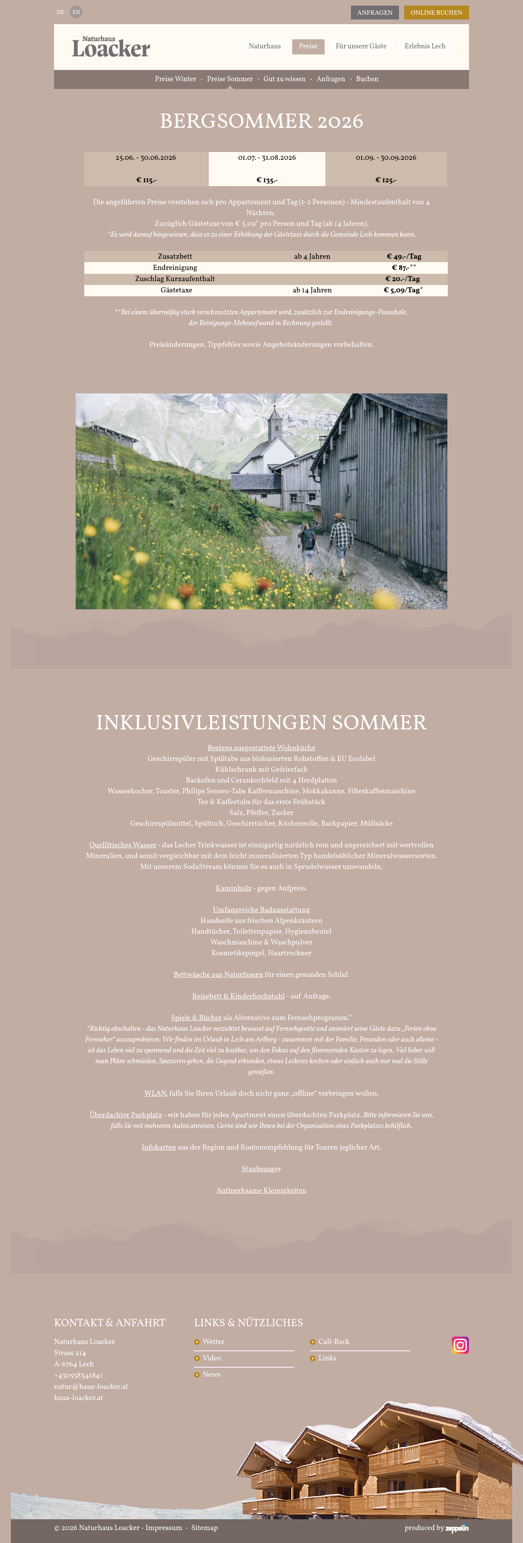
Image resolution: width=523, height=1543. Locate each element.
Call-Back (334, 1342)
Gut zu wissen (285, 79)
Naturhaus (265, 46)
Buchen (367, 79)
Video (212, 1358)
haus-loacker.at (78, 1398)
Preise (308, 46)
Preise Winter (175, 79)
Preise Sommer (230, 79)
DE (60, 12)
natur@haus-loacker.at (91, 1387)
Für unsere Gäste (361, 46)
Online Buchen (436, 13)
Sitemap (204, 1528)
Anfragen (375, 13)
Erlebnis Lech (425, 46)
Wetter (214, 1342)
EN (76, 12)
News (211, 1375)
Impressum (164, 1528)
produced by (437, 1528)
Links (327, 1358)
